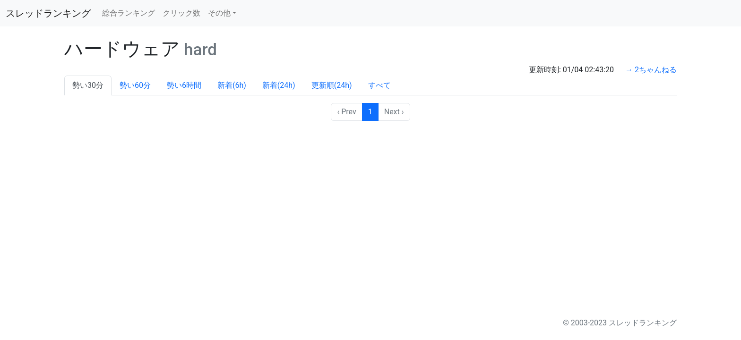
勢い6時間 (184, 85)
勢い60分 (135, 85)
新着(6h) (231, 85)
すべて (379, 85)
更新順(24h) (331, 85)
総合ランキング (128, 12)
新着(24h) (278, 85)
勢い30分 (87, 85)
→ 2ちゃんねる (651, 69)
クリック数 (181, 12)
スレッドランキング (48, 13)
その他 (219, 12)
